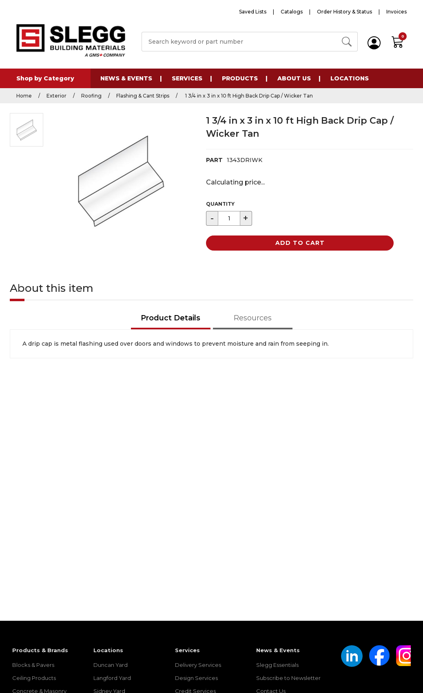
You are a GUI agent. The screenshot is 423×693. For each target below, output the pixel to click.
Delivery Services (198, 665)
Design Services (196, 678)
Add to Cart (300, 243)
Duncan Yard (110, 665)
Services (187, 78)
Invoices (396, 12)
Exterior (56, 96)
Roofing (91, 96)
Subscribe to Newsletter (288, 678)
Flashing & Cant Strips (142, 96)
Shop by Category (45, 78)
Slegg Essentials (277, 665)
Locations (349, 78)
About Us (294, 78)
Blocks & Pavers (33, 665)
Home (24, 96)
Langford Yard (112, 678)
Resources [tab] (253, 317)
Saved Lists (252, 12)
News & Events (126, 78)
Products (240, 78)
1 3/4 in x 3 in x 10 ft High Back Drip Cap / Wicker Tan (248, 96)
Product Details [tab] (170, 317)
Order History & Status (344, 12)
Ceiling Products (34, 678)
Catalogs (292, 12)
